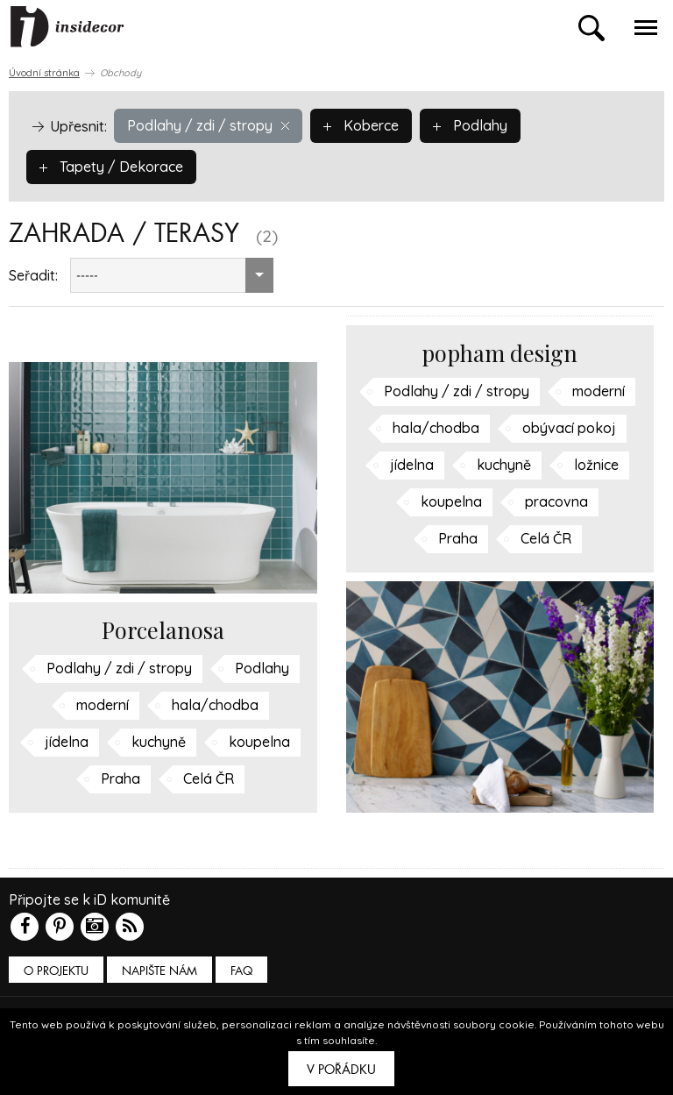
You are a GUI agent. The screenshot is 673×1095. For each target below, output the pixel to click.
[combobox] (171, 275)
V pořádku (341, 1069)
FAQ (241, 970)
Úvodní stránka (44, 73)
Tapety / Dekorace (111, 166)
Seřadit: (33, 275)
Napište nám (159, 970)
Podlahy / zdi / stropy (208, 125)
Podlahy (470, 125)
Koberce (361, 125)
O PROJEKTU (56, 970)
